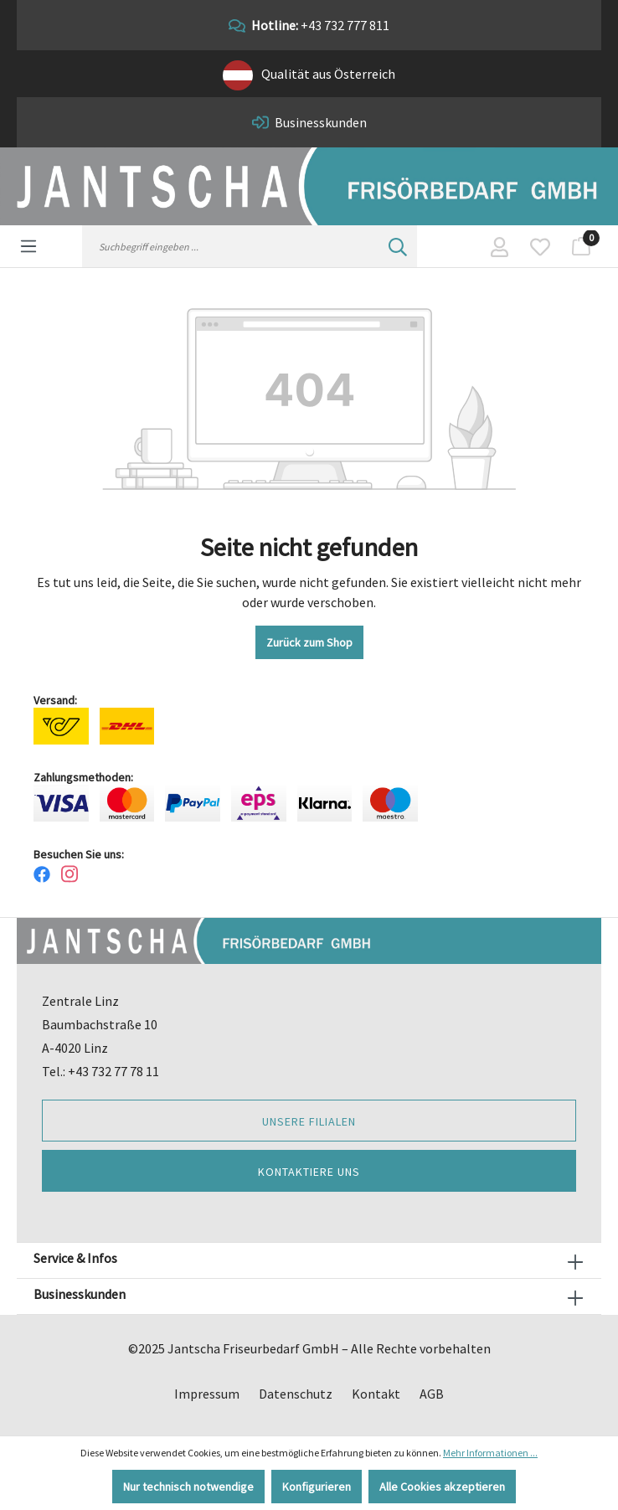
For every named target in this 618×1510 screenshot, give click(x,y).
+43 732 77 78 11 (113, 1071)
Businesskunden (321, 122)
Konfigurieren (316, 1486)
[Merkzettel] (540, 246)
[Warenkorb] (581, 246)
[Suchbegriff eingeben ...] (230, 246)
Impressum (206, 1393)
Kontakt (376, 1393)
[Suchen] (398, 246)
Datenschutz (295, 1393)
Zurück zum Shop (309, 642)
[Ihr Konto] (499, 246)
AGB (432, 1393)
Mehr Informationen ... (490, 1452)
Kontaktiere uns (309, 1171)
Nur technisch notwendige (188, 1486)
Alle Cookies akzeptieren (442, 1486)
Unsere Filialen (309, 1121)
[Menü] (28, 244)
